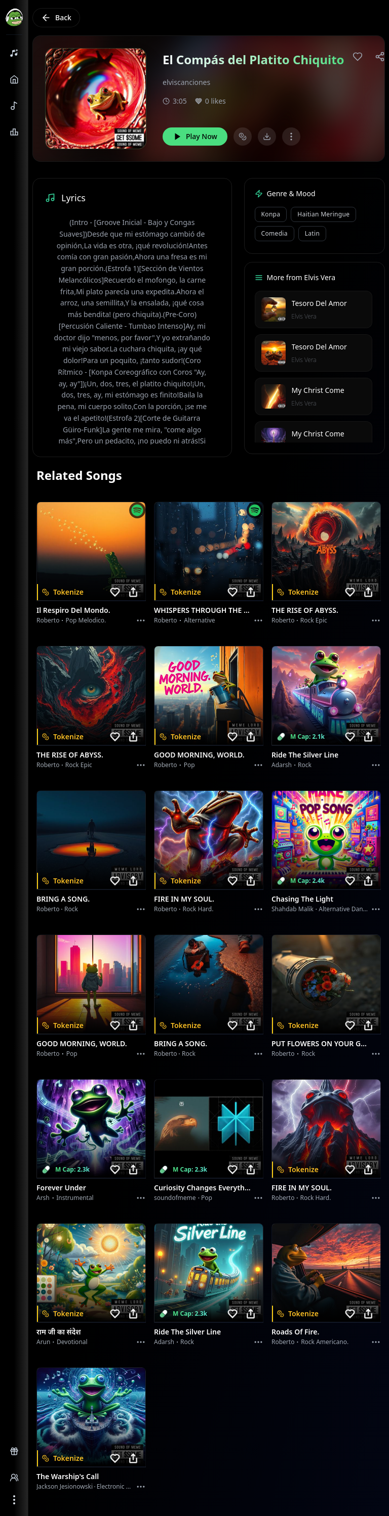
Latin (312, 233)
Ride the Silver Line (304, 755)
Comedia (274, 233)
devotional (72, 1341)
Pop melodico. (86, 620)
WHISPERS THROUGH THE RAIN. (202, 610)
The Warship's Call (67, 1476)
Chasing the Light (302, 899)
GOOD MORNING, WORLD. (199, 755)
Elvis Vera (304, 316)
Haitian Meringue (323, 214)
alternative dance (344, 909)
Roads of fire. (295, 1331)
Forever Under (61, 1187)
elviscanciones (186, 82)
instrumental (75, 1197)
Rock (305, 765)
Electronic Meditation (127, 1486)
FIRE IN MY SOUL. (184, 899)
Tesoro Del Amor (319, 303)
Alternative (199, 620)
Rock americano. (324, 1341)
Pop (189, 765)
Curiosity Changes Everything (202, 1187)
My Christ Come (318, 390)
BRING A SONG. (63, 899)
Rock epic (313, 620)
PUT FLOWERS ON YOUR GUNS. (320, 1043)
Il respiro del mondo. (73, 610)
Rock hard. (197, 909)
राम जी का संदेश (58, 1331)
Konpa (271, 214)
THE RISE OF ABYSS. (304, 610)
